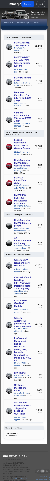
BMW (15, 479)
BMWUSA (23, 479)
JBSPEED (17, 126)
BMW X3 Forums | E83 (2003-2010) (19, 215)
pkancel (17, 208)
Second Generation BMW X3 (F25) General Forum (22, 144)
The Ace (17, 378)
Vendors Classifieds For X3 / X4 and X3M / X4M (22, 116)
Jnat (15, 72)
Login (41, 4)
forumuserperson (21, 231)
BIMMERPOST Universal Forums (18, 254)
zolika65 (17, 85)
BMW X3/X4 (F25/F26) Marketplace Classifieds (20, 199)
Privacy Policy (45, 477)
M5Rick (17, 365)
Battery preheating (22, 83)
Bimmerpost (15, 4)
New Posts (8, 22)
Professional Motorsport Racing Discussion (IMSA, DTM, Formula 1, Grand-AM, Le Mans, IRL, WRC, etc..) (22, 349)
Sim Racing (20, 372)
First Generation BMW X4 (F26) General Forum (22, 163)
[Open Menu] (3, 4)
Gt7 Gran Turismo (21, 375)
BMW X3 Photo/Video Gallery (20, 180)
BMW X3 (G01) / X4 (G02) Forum (22, 44)
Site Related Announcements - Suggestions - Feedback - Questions (22, 408)
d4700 (16, 154)
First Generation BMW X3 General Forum (23, 223)
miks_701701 (19, 188)
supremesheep (20, 248)
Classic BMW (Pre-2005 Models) (20, 303)
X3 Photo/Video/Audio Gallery (22, 240)
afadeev (17, 293)
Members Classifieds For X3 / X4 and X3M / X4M (22, 96)
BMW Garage (23, 22)
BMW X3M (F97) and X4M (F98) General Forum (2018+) (22, 61)
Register (28, 4)
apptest (17, 420)
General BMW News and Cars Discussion (22, 262)
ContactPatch (19, 50)
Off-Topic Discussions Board (20, 387)
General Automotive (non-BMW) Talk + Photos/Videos (22, 322)
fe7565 (17, 271)
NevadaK (17, 105)
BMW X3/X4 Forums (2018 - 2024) (19, 37)
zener (16, 312)
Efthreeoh (18, 331)
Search (35, 22)
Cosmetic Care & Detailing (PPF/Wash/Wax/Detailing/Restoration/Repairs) (22, 283)
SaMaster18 (19, 395)
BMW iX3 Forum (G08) (22, 79)
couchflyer (18, 170)
